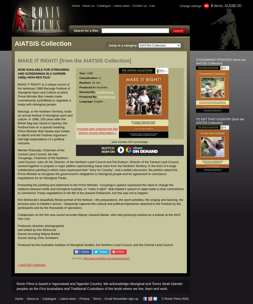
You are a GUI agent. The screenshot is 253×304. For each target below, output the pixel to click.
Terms (97, 298)
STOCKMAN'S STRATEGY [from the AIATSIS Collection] (221, 61)
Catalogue (104, 6)
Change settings (191, 6)
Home (76, 6)
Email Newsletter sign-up (121, 298)
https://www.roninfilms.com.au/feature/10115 (106, 258)
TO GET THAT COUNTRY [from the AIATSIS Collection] (220, 121)
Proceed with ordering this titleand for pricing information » (97, 131)
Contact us (139, 6)
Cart (152, 6)
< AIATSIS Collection (32, 265)
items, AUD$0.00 (226, 6)
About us (88, 6)
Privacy (84, 298)
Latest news (121, 6)
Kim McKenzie (105, 92)
